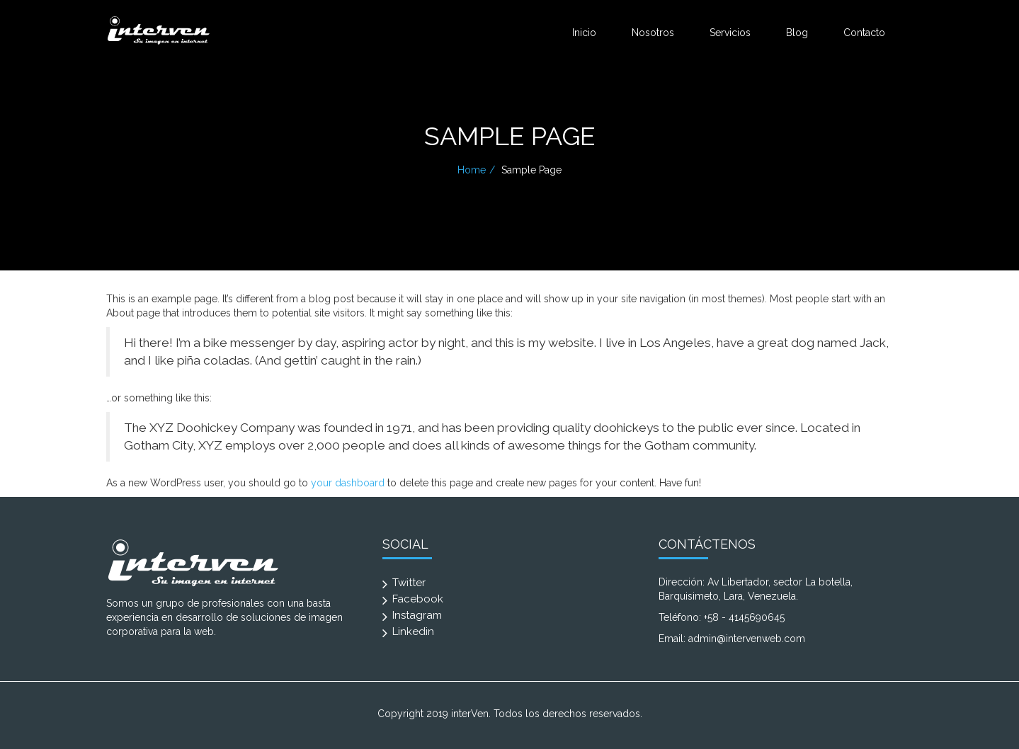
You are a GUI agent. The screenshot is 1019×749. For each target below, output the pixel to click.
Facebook (417, 599)
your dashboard (348, 482)
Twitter (409, 582)
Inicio (584, 32)
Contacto (864, 32)
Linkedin (413, 631)
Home (471, 170)
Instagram (417, 615)
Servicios (730, 32)
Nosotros (653, 32)
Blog (797, 32)
